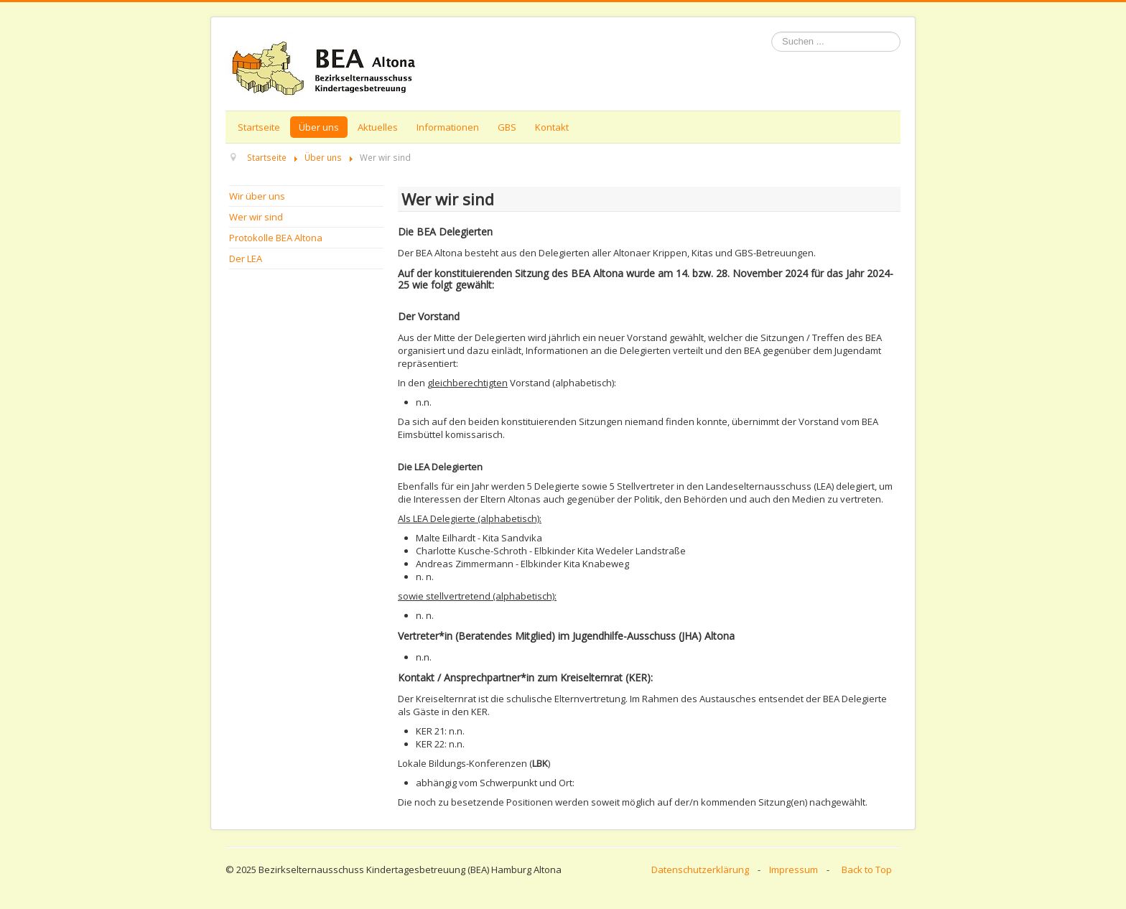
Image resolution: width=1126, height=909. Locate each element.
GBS (507, 127)
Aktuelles (378, 127)
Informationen (448, 127)
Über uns (319, 127)
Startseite (259, 127)
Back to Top (867, 869)
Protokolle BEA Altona (275, 237)
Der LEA (245, 258)
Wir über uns (257, 196)
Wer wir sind (256, 216)
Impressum (793, 869)
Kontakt (552, 127)
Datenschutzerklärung (700, 869)
